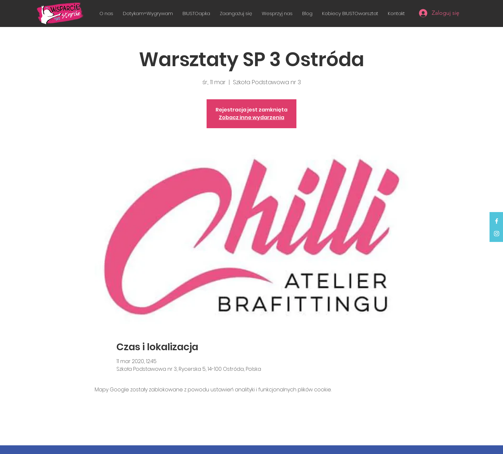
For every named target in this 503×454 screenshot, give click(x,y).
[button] (236, 13)
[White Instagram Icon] (496, 233)
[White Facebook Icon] (496, 221)
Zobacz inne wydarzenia (251, 117)
